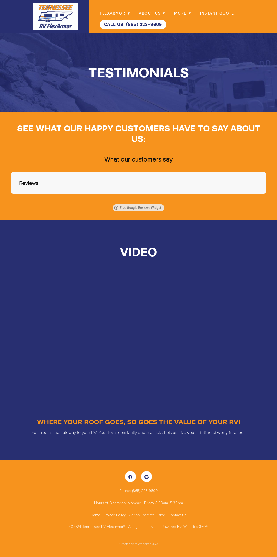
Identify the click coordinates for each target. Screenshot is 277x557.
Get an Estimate (142, 514)
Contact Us (177, 514)
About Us (152, 13)
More (182, 13)
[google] (146, 476)
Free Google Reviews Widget (137, 208)
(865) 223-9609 (145, 490)
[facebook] (130, 476)
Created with (138, 543)
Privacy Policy (114, 514)
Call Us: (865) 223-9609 (133, 24)
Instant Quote (217, 13)
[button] (11, 199)
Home (95, 514)
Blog (161, 514)
